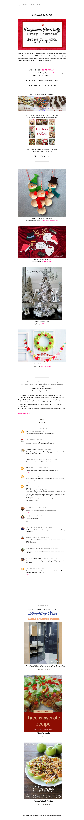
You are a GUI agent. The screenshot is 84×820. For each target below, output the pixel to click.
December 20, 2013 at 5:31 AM (53, 516)
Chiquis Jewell (30, 537)
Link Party (44, 422)
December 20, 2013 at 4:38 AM (39, 486)
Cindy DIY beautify (31, 449)
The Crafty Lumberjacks (50, 220)
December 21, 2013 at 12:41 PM (50, 558)
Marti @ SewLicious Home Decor (35, 516)
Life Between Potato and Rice (34, 548)
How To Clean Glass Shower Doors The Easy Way (43, 665)
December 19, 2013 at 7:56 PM (44, 449)
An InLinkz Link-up (24, 413)
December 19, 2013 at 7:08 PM (39, 431)
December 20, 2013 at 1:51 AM (39, 476)
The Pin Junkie (47, 70)
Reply (27, 436)
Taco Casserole (43, 733)
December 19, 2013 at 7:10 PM (36, 439)
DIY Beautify (46, 324)
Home (25, 4)
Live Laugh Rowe (45, 366)
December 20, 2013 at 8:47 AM (44, 527)
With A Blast (29, 467)
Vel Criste (28, 507)
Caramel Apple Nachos (43, 801)
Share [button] (42, 419)
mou (27, 568)
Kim (27, 439)
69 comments (46, 737)
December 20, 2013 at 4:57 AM (39, 507)
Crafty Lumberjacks (31, 527)
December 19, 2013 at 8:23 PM (49, 459)
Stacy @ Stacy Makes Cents (34, 459)
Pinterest (31, 4)
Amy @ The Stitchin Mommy (34, 558)
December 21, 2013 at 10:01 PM (36, 568)
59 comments (46, 804)
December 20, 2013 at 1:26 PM (51, 548)
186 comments (45, 669)
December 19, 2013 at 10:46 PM (41, 467)
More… (38, 4)
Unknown (28, 431)
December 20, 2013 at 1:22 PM (41, 537)
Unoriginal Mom (47, 261)
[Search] (65, 4)
